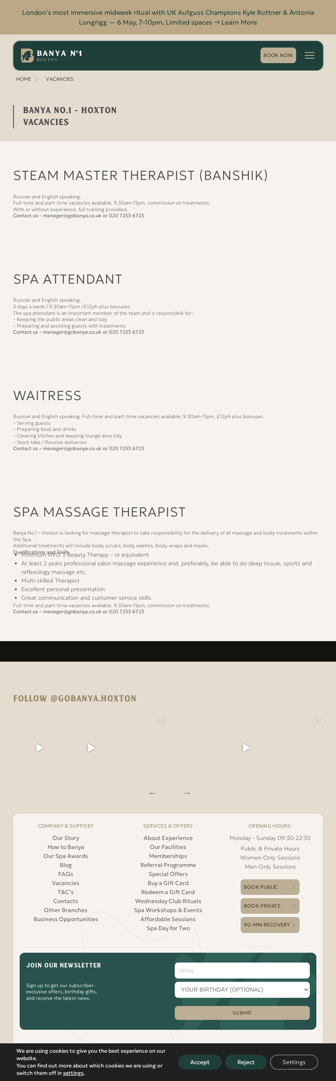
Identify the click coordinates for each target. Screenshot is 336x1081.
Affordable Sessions (168, 919)
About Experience (168, 838)
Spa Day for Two (168, 928)
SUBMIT (242, 1013)
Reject (246, 1062)
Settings (294, 1062)
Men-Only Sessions (270, 866)
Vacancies (65, 883)
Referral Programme (168, 865)
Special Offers (168, 874)
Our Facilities (168, 847)
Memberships (168, 856)
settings (73, 1073)
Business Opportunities (66, 919)
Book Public (260, 887)
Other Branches (66, 910)
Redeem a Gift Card (168, 892)
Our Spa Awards (65, 856)
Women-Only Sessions (270, 857)
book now (278, 55)
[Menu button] (309, 55)
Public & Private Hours (270, 848)
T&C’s (66, 892)
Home (23, 79)
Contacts (65, 901)
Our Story (65, 838)
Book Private (262, 906)
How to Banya (65, 847)
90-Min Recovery (267, 925)
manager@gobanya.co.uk (72, 215)
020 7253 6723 (126, 215)
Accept (200, 1062)
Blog (66, 865)
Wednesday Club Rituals (168, 901)
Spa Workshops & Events (168, 910)
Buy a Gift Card (168, 883)
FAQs (65, 874)
